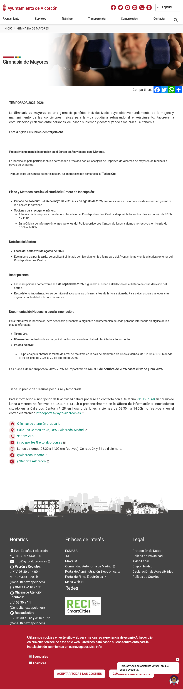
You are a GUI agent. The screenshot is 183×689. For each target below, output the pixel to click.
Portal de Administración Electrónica (91, 571)
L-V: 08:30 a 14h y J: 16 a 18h (30, 618)
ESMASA (71, 551)
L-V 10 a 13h (27, 587)
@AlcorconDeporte (30, 455)
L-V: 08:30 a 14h (21, 602)
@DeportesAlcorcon (31, 461)
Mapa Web (72, 582)
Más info (95, 647)
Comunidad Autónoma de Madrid (88, 566)
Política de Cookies (146, 577)
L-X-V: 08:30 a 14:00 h (25, 572)
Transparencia (98, 18)
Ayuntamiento (12, 18)
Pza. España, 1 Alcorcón (31, 551)
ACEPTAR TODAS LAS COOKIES (79, 673)
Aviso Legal (141, 561)
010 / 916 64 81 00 (27, 556)
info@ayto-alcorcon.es (30, 561)
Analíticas (39, 663)
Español (167, 7)
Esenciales (40, 656)
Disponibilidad (142, 566)
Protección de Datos (147, 551)
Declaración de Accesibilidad (153, 571)
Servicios (42, 18)
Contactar (161, 18)
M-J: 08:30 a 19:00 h (24, 577)
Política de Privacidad (148, 556)
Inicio (8, 28)
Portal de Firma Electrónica (84, 577)
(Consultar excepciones (27, 582)
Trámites (68, 18)
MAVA (69, 561)
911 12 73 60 (146, 399)
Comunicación (130, 18)
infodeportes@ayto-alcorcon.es (58, 413)
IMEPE (69, 556)
